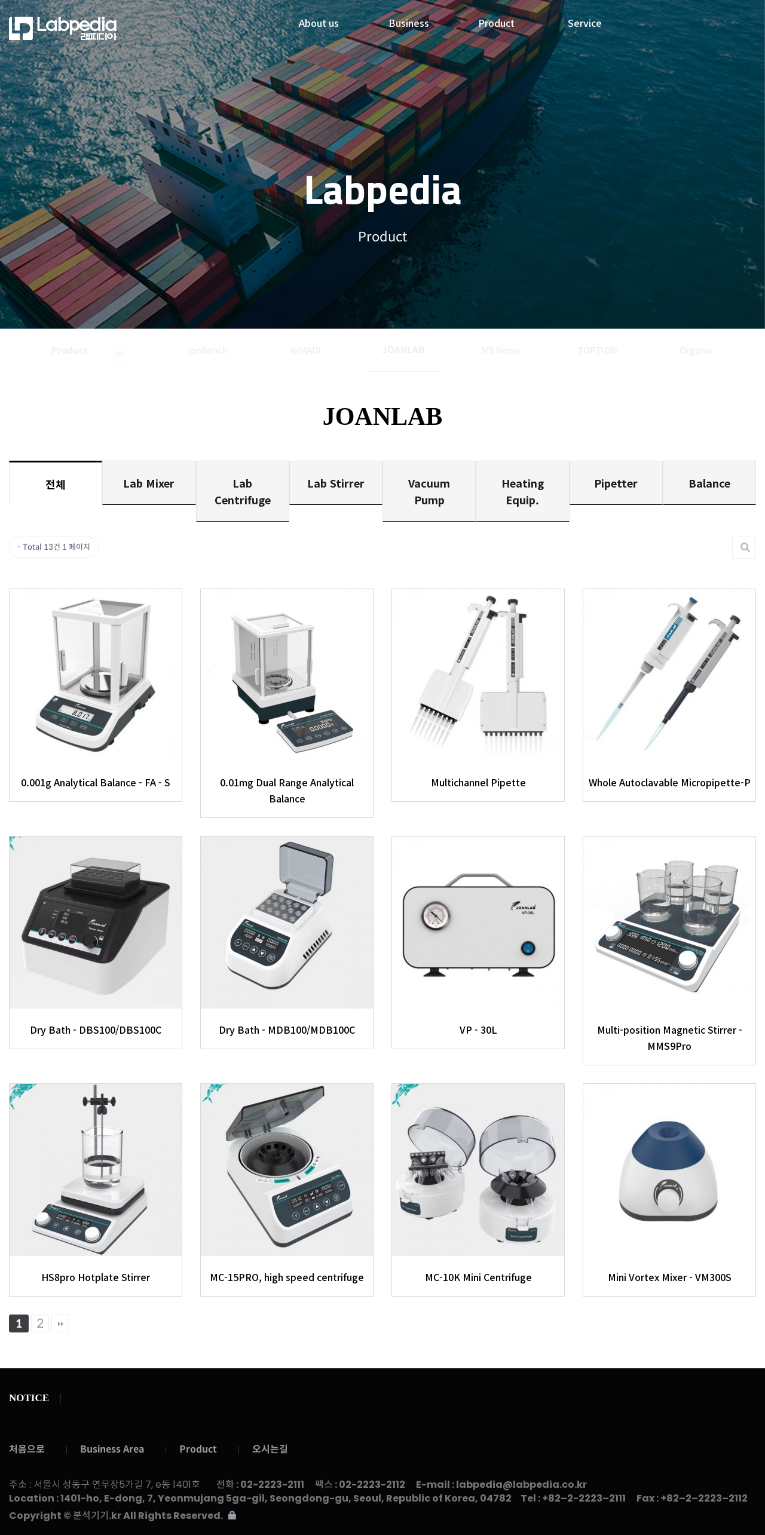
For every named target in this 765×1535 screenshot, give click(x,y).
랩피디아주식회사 (95, 28)
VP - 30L (478, 1029)
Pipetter (616, 483)
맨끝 (60, 1323)
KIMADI (305, 350)
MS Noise (500, 350)
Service (585, 20)
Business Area (112, 1449)
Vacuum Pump (429, 491)
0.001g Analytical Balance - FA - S (95, 782)
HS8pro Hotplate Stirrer (95, 1277)
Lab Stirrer (336, 483)
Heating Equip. (522, 491)
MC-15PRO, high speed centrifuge (287, 1277)
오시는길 (270, 1449)
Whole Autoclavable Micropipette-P (670, 782)
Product (496, 20)
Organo (695, 350)
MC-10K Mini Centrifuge (478, 1277)
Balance (709, 483)
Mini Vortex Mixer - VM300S (670, 1277)
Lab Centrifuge (243, 491)
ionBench (208, 350)
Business (408, 20)
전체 (55, 484)
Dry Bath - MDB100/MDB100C (287, 1029)
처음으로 (27, 1449)
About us (319, 20)
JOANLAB (403, 350)
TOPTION (597, 350)
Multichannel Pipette (478, 782)
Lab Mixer (149, 483)
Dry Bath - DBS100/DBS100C (95, 1029)
